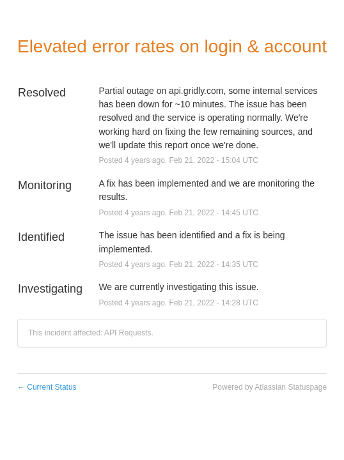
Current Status (47, 387)
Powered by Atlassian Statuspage (269, 387)
